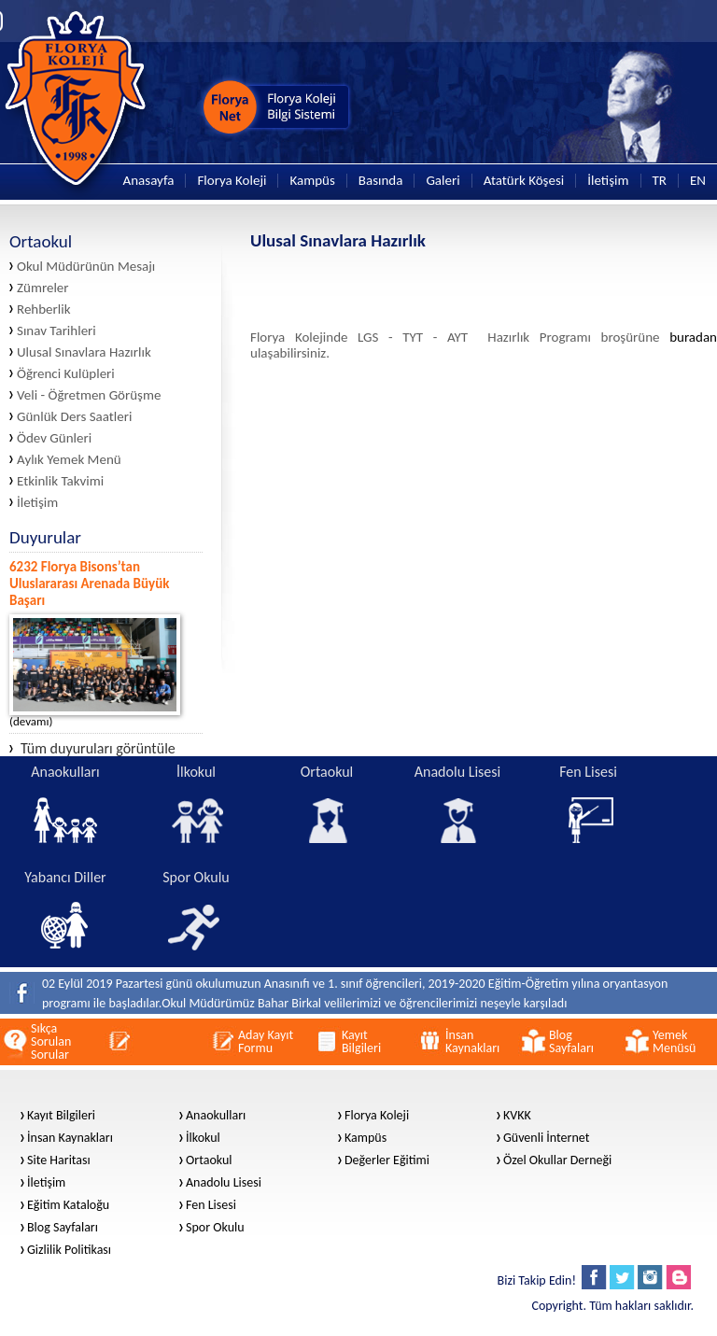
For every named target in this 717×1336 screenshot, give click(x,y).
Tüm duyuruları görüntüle (92, 748)
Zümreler (43, 288)
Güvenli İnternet (546, 1138)
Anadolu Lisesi (223, 1182)
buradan (693, 337)
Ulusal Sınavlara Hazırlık (84, 352)
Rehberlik (44, 309)
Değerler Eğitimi (386, 1160)
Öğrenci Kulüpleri (66, 374)
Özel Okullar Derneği (557, 1160)
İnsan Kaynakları (70, 1138)
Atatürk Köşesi (524, 181)
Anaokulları (216, 1115)
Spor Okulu (215, 1227)
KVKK (517, 1115)
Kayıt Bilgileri (61, 1115)
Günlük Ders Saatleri (74, 417)
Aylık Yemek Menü (69, 460)
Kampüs (311, 181)
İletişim (607, 181)
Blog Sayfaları (62, 1227)
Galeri (442, 181)
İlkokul (203, 1138)
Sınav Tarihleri (56, 331)
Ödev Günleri (54, 438)
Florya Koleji (231, 181)
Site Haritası (59, 1160)
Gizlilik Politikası (69, 1250)
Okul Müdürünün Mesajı (86, 267)
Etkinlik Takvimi (60, 481)
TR (660, 181)
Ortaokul (209, 1160)
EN (698, 181)
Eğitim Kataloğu (68, 1205)
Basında (380, 181)
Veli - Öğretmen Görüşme (89, 395)
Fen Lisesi (211, 1205)
